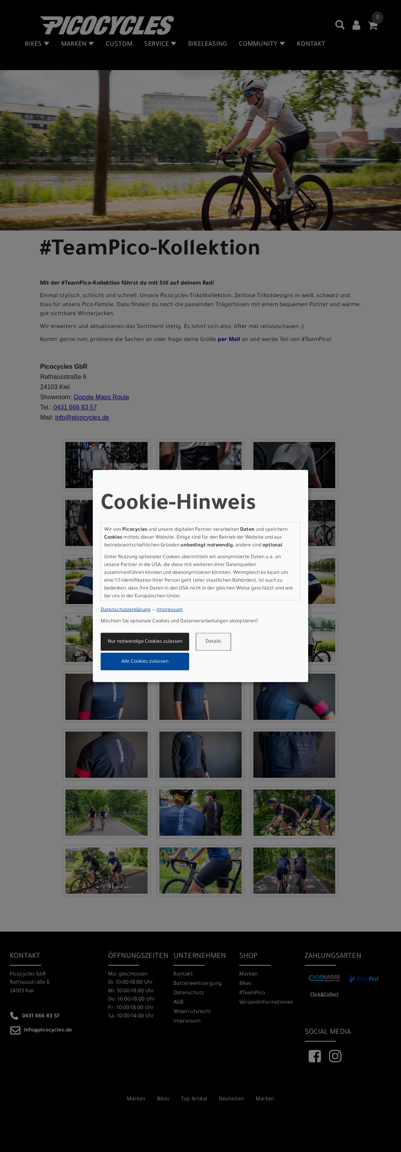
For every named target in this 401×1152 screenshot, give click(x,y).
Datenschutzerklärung (126, 610)
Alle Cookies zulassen (144, 661)
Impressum (170, 610)
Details (213, 642)
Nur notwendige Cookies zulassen (145, 642)
